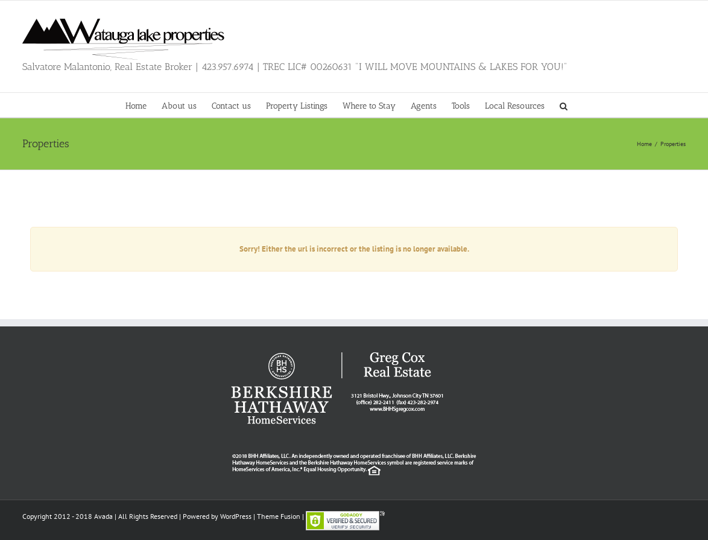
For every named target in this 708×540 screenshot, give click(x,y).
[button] (563, 105)
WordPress (235, 516)
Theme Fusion (278, 516)
